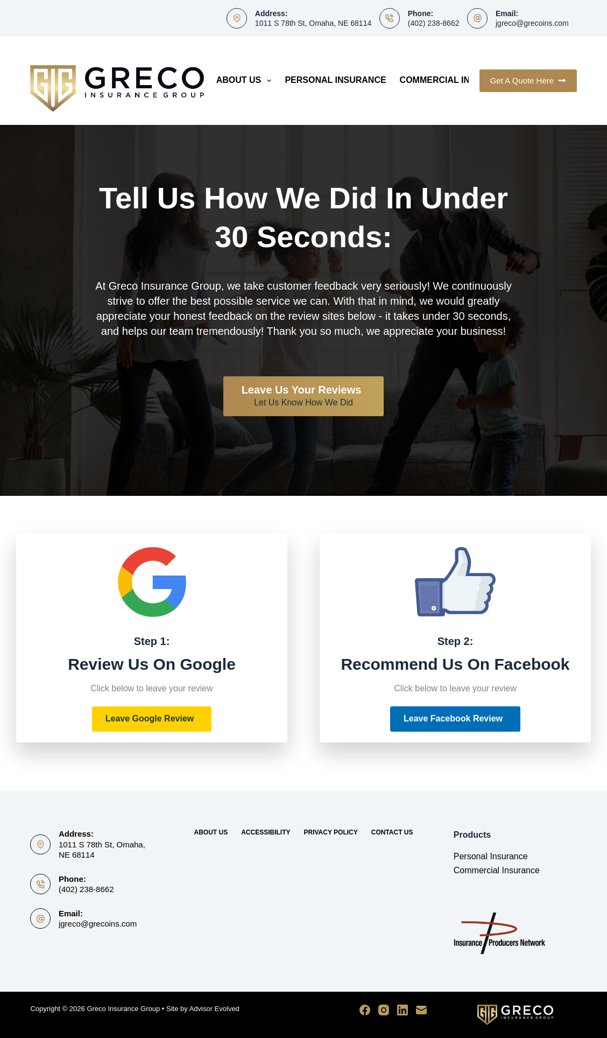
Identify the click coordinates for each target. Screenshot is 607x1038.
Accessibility (265, 832)
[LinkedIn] (402, 1010)
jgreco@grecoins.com (532, 23)
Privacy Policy (330, 832)
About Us (246, 80)
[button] (152, 719)
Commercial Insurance (456, 80)
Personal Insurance (335, 80)
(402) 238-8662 (434, 23)
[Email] (421, 1010)
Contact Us (392, 832)
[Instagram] (383, 1010)
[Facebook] (364, 1010)
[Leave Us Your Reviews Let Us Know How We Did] (303, 396)
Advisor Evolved (214, 1009)
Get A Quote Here (528, 80)
